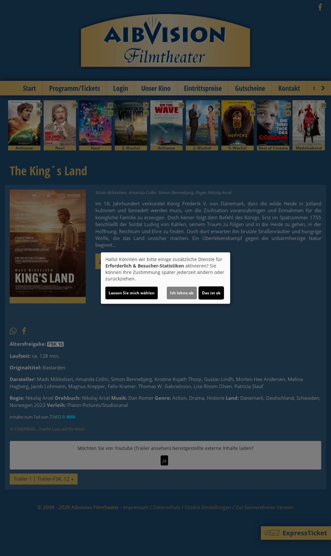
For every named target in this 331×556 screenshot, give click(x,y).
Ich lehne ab (182, 293)
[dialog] (165, 278)
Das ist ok (211, 293)
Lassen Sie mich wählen (132, 293)
